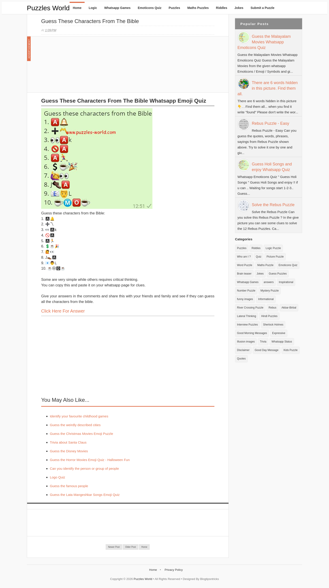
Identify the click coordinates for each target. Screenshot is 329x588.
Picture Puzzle (275, 256)
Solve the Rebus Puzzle (273, 205)
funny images (245, 299)
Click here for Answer (63, 311)
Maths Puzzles (198, 8)
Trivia (263, 341)
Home (77, 8)
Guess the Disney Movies (69, 451)
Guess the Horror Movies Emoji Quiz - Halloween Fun (90, 460)
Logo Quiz (57, 477)
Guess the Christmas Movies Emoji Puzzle (81, 434)
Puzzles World (48, 8)
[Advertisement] (74, 67)
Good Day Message (266, 350)
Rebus (272, 307)
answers (269, 282)
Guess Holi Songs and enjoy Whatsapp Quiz (272, 167)
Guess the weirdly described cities (75, 425)
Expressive (278, 333)
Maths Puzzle (265, 265)
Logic (93, 8)
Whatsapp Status (281, 341)
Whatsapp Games (117, 8)
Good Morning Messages (252, 333)
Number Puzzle (246, 290)
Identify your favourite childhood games (79, 416)
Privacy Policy (173, 569)
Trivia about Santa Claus (68, 442)
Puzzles (174, 8)
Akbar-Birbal (289, 307)
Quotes (241, 358)
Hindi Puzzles (269, 316)
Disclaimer (243, 350)
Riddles (221, 8)
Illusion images (246, 341)
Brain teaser (244, 273)
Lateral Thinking (246, 316)
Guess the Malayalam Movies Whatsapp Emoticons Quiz (264, 42)
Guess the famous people (69, 486)
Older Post (130, 547)
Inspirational (286, 282)
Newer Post (114, 547)
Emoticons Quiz (149, 8)
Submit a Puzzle (262, 8)
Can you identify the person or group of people (84, 468)
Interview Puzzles (247, 324)
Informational (265, 299)
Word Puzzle (244, 265)
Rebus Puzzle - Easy (270, 123)
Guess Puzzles (278, 273)
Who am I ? (244, 256)
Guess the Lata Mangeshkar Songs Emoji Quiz (85, 495)
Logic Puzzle (273, 248)
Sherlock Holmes (273, 324)
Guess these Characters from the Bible (90, 21)
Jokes (239, 8)
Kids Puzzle (291, 350)
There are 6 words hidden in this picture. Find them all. (267, 88)
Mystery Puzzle (270, 290)
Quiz (258, 256)
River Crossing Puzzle (250, 307)
